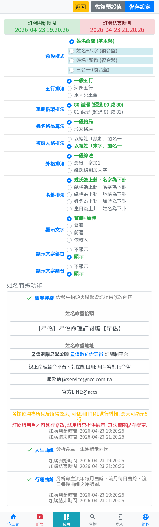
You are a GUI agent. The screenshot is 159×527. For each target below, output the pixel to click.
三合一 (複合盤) (93, 69)
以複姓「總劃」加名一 (98, 138)
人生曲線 (44, 449)
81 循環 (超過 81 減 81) (98, 112)
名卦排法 (54, 194)
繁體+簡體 (85, 218)
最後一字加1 (87, 163)
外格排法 (54, 163)
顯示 (79, 256)
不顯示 (81, 249)
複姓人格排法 (50, 142)
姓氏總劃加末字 (90, 170)
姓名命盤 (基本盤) (95, 41)
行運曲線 (44, 479)
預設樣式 (54, 56)
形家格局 (83, 129)
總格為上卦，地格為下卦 (100, 194)
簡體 (79, 232)
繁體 (79, 225)
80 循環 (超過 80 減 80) (98, 104)
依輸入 (81, 239)
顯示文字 (54, 229)
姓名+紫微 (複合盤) (96, 60)
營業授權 (44, 298)
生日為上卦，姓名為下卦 (100, 208)
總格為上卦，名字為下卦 (100, 187)
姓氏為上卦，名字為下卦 (100, 180)
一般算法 (83, 155)
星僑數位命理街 (86, 354)
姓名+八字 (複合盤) (96, 50)
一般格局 (83, 121)
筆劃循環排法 (50, 109)
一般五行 (83, 80)
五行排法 (54, 88)
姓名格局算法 (50, 126)
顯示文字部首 (50, 253)
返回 (80, 6)
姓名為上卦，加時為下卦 (100, 201)
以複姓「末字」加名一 (98, 146)
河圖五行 (83, 88)
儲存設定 (139, 6)
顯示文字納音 (50, 270)
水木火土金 (86, 95)
